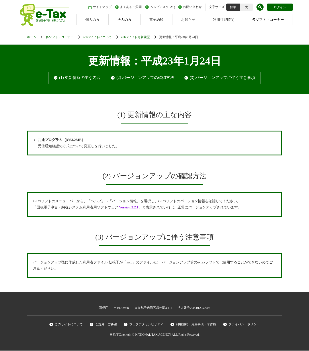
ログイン (280, 7)
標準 (233, 7)
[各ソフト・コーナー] (64, 37)
